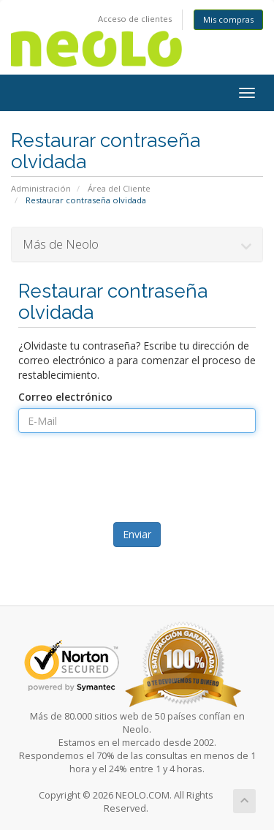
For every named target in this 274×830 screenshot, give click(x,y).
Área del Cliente (119, 188)
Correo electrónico (65, 397)
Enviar (137, 534)
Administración (41, 188)
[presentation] (139, 482)
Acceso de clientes (135, 18)
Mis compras (228, 19)
